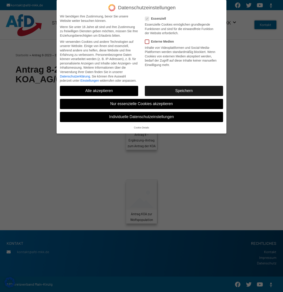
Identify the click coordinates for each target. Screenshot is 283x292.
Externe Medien (161, 40)
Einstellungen (89, 79)
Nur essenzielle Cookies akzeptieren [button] (141, 102)
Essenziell (157, 17)
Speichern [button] (184, 89)
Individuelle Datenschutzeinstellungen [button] (141, 115)
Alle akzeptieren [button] (99, 89)
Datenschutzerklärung (75, 75)
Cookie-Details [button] (141, 126)
